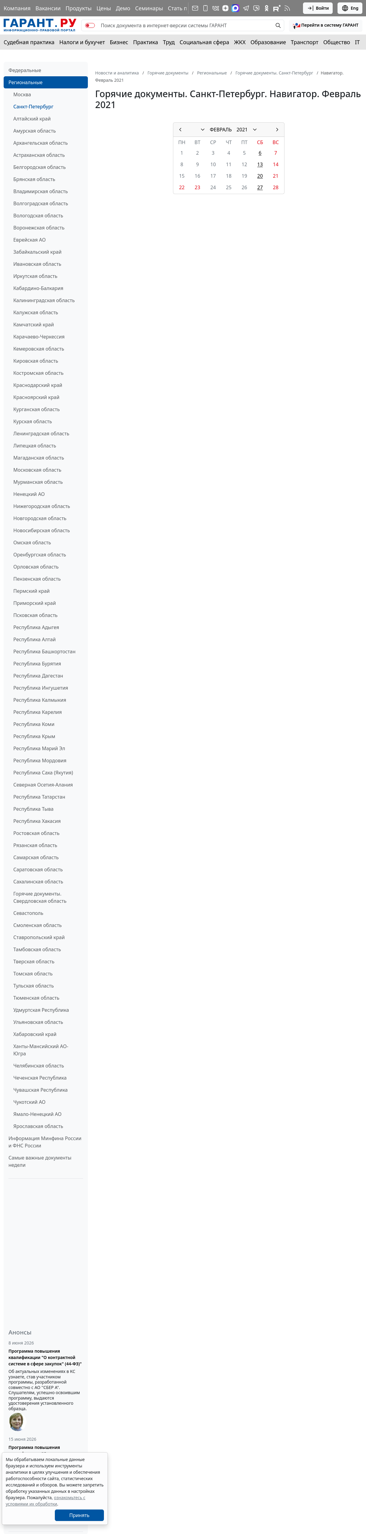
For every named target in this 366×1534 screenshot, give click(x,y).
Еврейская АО (29, 239)
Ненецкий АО (29, 494)
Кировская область (35, 361)
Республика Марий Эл (39, 748)
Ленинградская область (41, 433)
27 (260, 187)
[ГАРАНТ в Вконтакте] (215, 8)
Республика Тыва (33, 809)
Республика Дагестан (38, 675)
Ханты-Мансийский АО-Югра (40, 1050)
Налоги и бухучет (82, 42)
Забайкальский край (37, 252)
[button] (325, 25)
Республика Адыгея (36, 627)
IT (357, 42)
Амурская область (34, 130)
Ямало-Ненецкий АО (37, 1114)
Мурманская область (38, 482)
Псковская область (35, 615)
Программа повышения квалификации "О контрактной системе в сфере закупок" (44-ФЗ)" (45, 1357)
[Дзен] (225, 8)
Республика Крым (34, 736)
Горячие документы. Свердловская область (39, 897)
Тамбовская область (37, 949)
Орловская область (36, 566)
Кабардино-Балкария (38, 288)
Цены (103, 8)
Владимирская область (40, 191)
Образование (268, 42)
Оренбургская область (39, 554)
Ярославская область (38, 1126)
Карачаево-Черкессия (39, 336)
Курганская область (36, 409)
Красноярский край (36, 397)
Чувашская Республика (40, 1090)
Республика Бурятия (37, 663)
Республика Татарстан (39, 796)
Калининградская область (44, 300)
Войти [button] (318, 8)
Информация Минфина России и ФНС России (45, 1142)
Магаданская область (38, 457)
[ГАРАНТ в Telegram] (246, 8)
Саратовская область (38, 869)
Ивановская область (37, 264)
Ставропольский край (39, 937)
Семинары (149, 8)
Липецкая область (34, 445)
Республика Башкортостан (44, 651)
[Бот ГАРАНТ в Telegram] (256, 8)
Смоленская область (37, 925)
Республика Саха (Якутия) (43, 772)
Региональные (25, 82)
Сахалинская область (38, 881)
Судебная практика (29, 42)
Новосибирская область (41, 530)
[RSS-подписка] (287, 8)
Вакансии (48, 8)
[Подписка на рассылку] (195, 8)
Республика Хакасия (37, 821)
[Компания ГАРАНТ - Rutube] (277, 8)
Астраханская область (39, 155)
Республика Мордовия (39, 760)
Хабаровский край (34, 1034)
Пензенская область (37, 579)
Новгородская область (39, 518)
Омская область (32, 542)
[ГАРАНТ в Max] (235, 8)
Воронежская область (39, 227)
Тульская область (33, 985)
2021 (242, 129)
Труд (169, 42)
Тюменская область (36, 998)
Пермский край (31, 591)
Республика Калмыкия (39, 700)
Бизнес (119, 42)
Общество (336, 42)
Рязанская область (35, 845)
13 (260, 164)
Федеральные (24, 70)
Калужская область (35, 312)
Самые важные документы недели (40, 1161)
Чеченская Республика (40, 1077)
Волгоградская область (40, 203)
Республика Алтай (34, 639)
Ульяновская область (38, 1022)
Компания (17, 8)
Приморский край (34, 603)
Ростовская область (36, 833)
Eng (349, 8)
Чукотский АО (29, 1102)
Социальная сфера (204, 42)
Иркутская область (35, 276)
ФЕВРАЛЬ (221, 129)
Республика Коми (34, 724)
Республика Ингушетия (40, 688)
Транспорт (304, 42)
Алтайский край (32, 118)
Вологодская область (38, 215)
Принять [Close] (79, 1515)
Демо (123, 8)
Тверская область (34, 961)
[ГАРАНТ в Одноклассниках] (266, 8)
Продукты (78, 8)
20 (260, 176)
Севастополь (28, 913)
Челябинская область (38, 1065)
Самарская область (36, 857)
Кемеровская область (38, 348)
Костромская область (38, 373)
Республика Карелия (37, 712)
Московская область (37, 470)
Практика (145, 42)
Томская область (33, 973)
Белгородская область (39, 167)
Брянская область (34, 179)
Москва (22, 94)
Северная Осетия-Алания (43, 784)
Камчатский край (33, 324)
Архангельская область (40, 143)
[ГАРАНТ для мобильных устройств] (205, 8)
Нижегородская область (41, 506)
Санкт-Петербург (33, 106)
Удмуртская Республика (41, 1010)
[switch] (90, 25)
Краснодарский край (37, 385)
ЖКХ (240, 42)
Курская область (32, 421)
